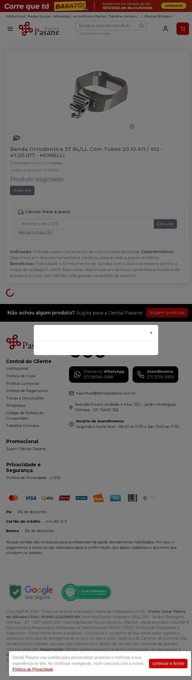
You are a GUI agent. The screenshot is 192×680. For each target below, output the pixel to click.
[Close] (151, 333)
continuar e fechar (168, 663)
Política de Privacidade (32, 669)
